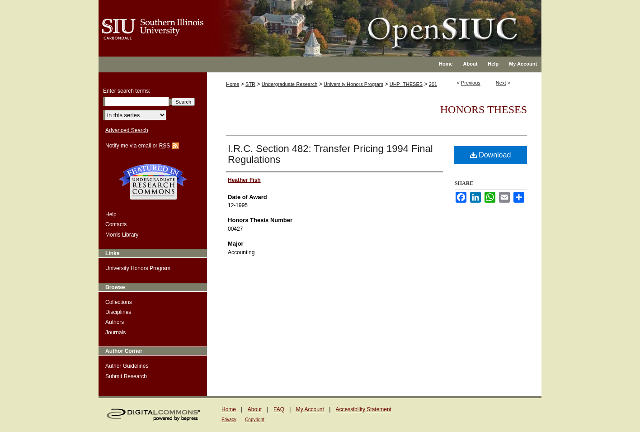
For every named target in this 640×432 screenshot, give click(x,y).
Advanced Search (126, 130)
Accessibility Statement (363, 409)
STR (250, 84)
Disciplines (118, 312)
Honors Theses (483, 109)
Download (490, 155)
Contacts (116, 224)
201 (433, 84)
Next (501, 82)
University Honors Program (353, 84)
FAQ (278, 409)
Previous (470, 82)
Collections (118, 302)
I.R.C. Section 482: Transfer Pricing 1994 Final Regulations (330, 154)
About (255, 409)
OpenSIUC (349, 22)
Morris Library (121, 235)
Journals (115, 332)
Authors (114, 322)
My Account (310, 409)
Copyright (254, 419)
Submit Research (126, 376)
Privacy (228, 419)
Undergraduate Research (290, 84)
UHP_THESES (406, 84)
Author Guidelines (126, 366)
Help (111, 214)
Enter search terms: (127, 91)
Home (232, 84)
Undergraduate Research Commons (153, 181)
